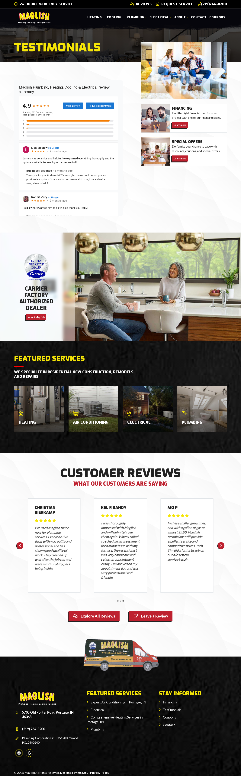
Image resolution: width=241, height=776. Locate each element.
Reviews (144, 4)
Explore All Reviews (94, 616)
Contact (199, 17)
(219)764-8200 (212, 4)
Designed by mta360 (74, 772)
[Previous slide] (20, 545)
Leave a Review (151, 616)
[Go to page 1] (118, 601)
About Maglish (36, 317)
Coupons (217, 17)
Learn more (180, 124)
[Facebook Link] (19, 753)
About (180, 17)
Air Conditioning (90, 422)
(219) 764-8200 (33, 729)
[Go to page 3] (123, 601)
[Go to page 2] (120, 601)
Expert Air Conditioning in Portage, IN (116, 702)
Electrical (159, 17)
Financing (168, 702)
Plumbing (135, 17)
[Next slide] (221, 545)
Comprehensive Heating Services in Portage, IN (115, 719)
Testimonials (170, 710)
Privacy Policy (99, 772)
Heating (94, 17)
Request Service (177, 4)
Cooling (114, 17)
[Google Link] (29, 753)
